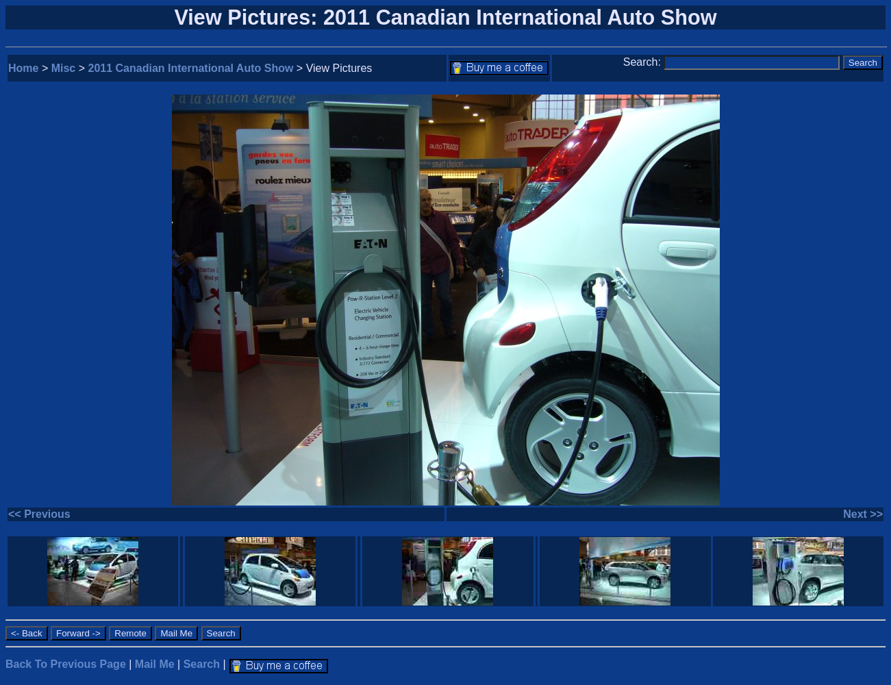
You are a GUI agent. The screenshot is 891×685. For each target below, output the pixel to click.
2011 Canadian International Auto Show (191, 68)
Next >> (863, 514)
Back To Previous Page (65, 664)
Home (23, 68)
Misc (63, 68)
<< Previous (39, 514)
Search (202, 664)
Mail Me (155, 664)
